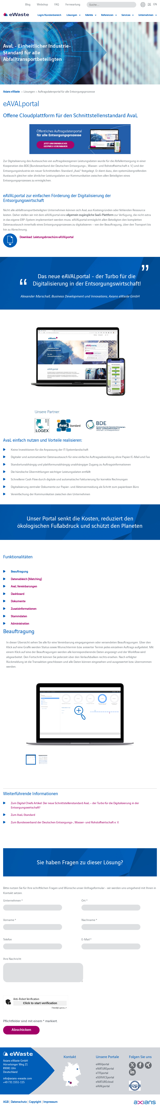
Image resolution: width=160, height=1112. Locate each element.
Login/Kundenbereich (49, 15)
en (155, 4)
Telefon (7, 939)
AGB (6, 1101)
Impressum (50, 1101)
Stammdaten (19, 616)
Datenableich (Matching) (26, 579)
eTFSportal (102, 1073)
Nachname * (89, 920)
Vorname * (9, 920)
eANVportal (102, 1064)
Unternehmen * (13, 900)
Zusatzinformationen (23, 608)
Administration (20, 623)
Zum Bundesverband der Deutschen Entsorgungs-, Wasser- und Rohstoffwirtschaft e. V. (65, 822)
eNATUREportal (105, 1068)
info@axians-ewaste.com (17, 1078)
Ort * (84, 900)
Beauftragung (19, 571)
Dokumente (18, 601)
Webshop (42, 4)
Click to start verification (40, 1003)
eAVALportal (103, 1086)
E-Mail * (86, 939)
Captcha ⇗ (59, 1007)
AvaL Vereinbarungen (24, 586)
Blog (27, 4)
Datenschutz (19, 1101)
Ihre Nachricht (12, 958)
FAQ (56, 4)
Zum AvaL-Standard (23, 814)
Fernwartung (72, 4)
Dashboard (17, 594)
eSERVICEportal (105, 1077)
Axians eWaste (11, 91)
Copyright (35, 1101)
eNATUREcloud (104, 1081)
